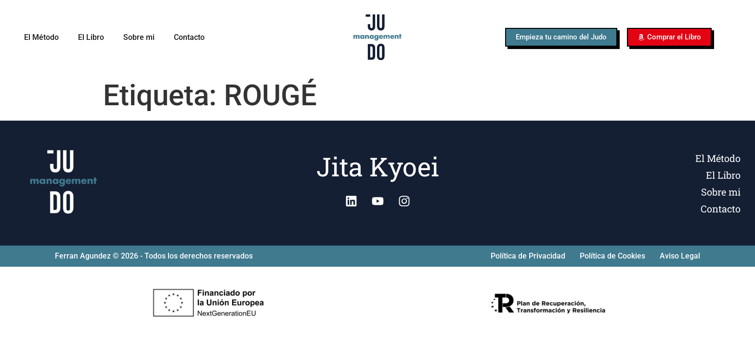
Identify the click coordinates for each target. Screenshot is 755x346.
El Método (41, 37)
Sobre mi (139, 37)
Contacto (189, 37)
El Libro (91, 37)
